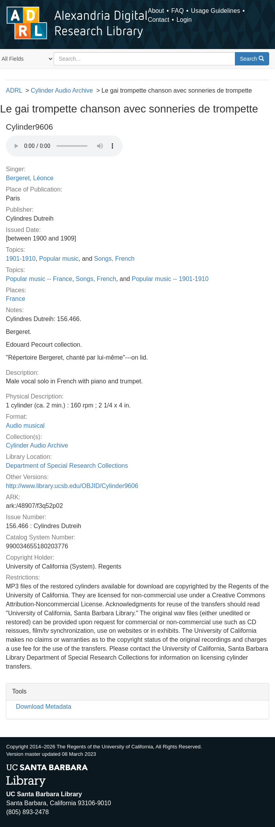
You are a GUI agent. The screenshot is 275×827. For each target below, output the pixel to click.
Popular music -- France (39, 279)
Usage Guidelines (215, 10)
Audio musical (25, 425)
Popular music (58, 258)
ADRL (14, 90)
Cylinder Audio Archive (62, 90)
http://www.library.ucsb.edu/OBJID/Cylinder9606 (72, 486)
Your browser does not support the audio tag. (64, 145)
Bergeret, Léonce (30, 178)
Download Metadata (43, 706)
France (15, 298)
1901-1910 (21, 258)
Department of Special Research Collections (67, 465)
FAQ (177, 10)
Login (184, 19)
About (156, 10)
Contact (158, 19)
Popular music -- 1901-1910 (170, 279)
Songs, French (114, 258)
